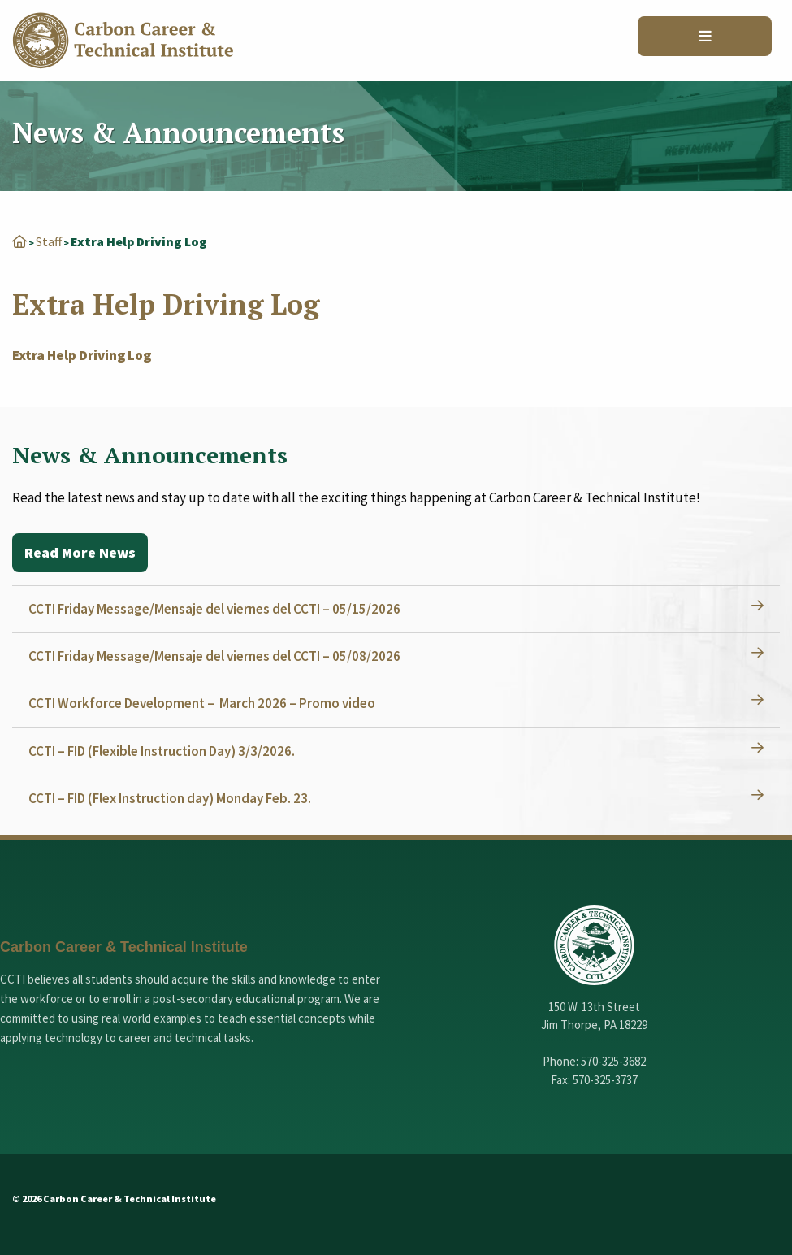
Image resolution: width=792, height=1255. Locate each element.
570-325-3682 (613, 1061)
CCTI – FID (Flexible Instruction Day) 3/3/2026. (161, 751)
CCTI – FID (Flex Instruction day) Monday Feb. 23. (169, 798)
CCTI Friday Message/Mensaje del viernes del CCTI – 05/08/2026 (214, 656)
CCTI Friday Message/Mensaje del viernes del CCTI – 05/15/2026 (214, 609)
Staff (49, 241)
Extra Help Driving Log (81, 355)
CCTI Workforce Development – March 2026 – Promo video (201, 703)
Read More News (80, 552)
